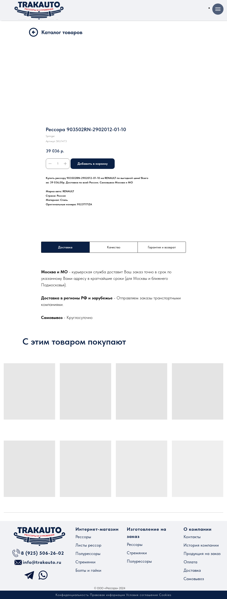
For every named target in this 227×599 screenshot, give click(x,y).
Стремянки (85, 561)
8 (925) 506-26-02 (42, 553)
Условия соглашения (142, 595)
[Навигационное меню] (217, 9)
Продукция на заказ (202, 553)
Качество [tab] (113, 247)
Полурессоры (87, 553)
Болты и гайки (88, 570)
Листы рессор (88, 545)
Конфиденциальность (72, 595)
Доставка (192, 570)
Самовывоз (194, 578)
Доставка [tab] (65, 247)
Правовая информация (107, 595)
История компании (201, 545)
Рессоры (83, 536)
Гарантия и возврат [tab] (162, 247)
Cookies (165, 595)
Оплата (190, 561)
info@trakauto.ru (42, 562)
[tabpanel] (113, 294)
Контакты (192, 536)
